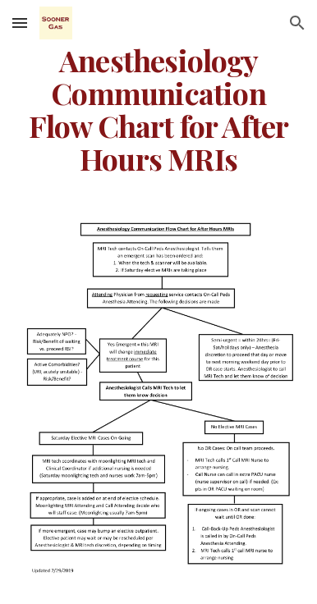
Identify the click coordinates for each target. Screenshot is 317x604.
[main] (158, 110)
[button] (19, 22)
